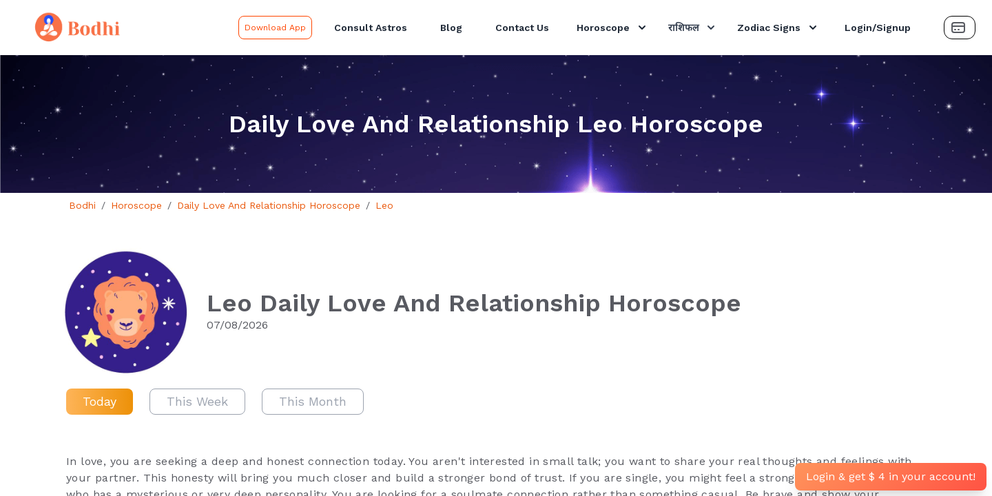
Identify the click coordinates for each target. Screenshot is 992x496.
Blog (451, 27)
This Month (313, 401)
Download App (275, 27)
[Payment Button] (959, 27)
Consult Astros (370, 27)
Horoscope (613, 27)
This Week (197, 401)
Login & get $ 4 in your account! (890, 476)
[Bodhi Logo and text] (122, 27)
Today (99, 401)
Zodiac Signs (778, 27)
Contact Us (522, 27)
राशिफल (693, 27)
